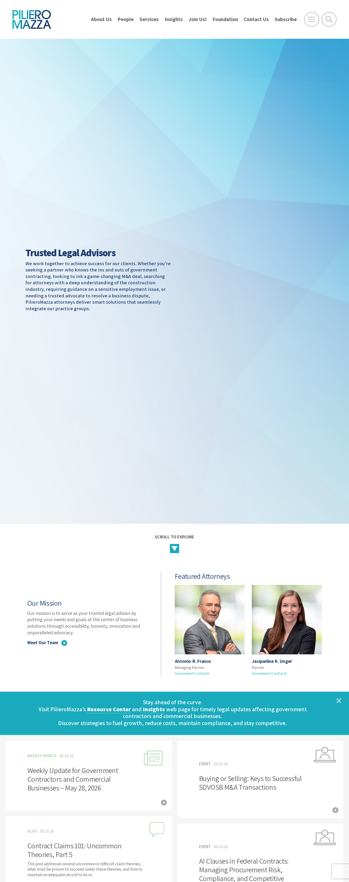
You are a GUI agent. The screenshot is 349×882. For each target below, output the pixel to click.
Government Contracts (194, 673)
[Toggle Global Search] (329, 19)
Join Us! (198, 19)
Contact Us (256, 19)
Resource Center (109, 709)
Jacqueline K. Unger (273, 661)
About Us (101, 19)
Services (149, 19)
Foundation (225, 19)
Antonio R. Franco (193, 661)
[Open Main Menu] (311, 19)
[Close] (339, 700)
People (126, 19)
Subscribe (286, 19)
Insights (174, 19)
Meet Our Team (48, 642)
